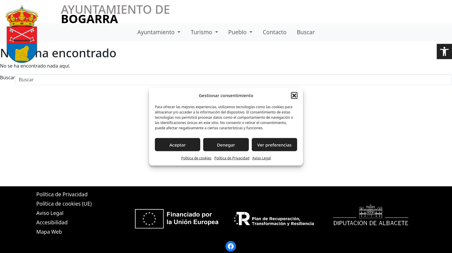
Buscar (306, 32)
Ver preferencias (274, 144)
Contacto (274, 32)
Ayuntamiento (156, 32)
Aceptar (178, 144)
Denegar (226, 144)
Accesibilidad (52, 222)
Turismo (202, 32)
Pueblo (238, 32)
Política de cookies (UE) (64, 203)
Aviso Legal (261, 158)
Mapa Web (49, 231)
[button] (444, 51)
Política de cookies (196, 158)
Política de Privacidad (231, 158)
